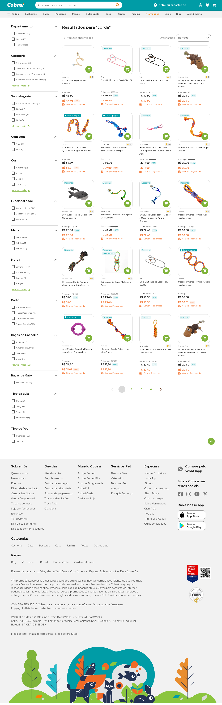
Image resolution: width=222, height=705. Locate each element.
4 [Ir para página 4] (151, 390)
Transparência (19, 520)
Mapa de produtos (66, 635)
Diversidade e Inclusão (24, 490)
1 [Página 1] (121, 390)
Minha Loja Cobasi (155, 520)
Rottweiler (28, 563)
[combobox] (85, 5)
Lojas (168, 15)
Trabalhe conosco (21, 505)
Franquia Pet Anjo (122, 495)
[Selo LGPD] (196, 604)
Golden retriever (84, 563)
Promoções (152, 15)
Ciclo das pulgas (154, 500)
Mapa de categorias (41, 635)
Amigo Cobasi (86, 474)
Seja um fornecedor (23, 510)
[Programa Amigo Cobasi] (200, 6)
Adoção (115, 490)
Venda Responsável (23, 500)
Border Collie (61, 563)
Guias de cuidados (155, 525)
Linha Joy (150, 480)
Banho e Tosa (119, 474)
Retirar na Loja (86, 500)
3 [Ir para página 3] (141, 390)
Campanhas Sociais (22, 495)
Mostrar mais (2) (21, 87)
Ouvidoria (50, 510)
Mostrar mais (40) (21, 366)
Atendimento (194, 15)
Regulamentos (53, 480)
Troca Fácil (50, 505)
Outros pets (101, 547)
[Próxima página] (160, 390)
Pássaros (44, 547)
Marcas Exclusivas (155, 474)
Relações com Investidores (27, 530)
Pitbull (44, 563)
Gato (30, 547)
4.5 (131, 146)
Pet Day (149, 515)
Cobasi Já (83, 490)
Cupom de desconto (156, 490)
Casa (58, 547)
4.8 (169, 146)
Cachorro (16, 547)
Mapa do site (19, 635)
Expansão (17, 515)
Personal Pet (119, 485)
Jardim (71, 547)
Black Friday (151, 495)
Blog (179, 15)
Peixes (84, 547)
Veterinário (117, 480)
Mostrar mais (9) (21, 192)
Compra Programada (90, 485)
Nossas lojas (18, 480)
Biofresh (149, 485)
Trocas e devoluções (56, 500)
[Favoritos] (207, 6)
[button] (124, 5)
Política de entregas (56, 485)
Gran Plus (150, 510)
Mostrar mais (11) (21, 291)
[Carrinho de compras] (214, 6)
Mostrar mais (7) (21, 127)
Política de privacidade (57, 490)
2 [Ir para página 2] (132, 390)
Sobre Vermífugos (155, 505)
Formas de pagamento (58, 495)
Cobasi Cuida (85, 495)
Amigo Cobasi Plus (89, 480)
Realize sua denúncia (24, 525)
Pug (13, 563)
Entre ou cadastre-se (172, 5)
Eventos (16, 485)
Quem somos (19, 474)
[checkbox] (13, 35)
